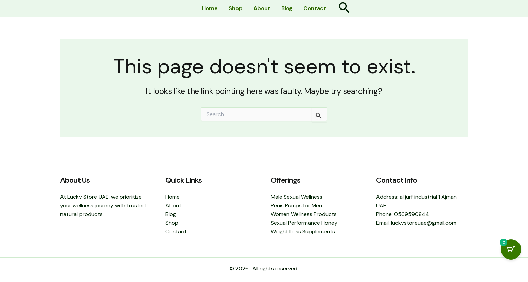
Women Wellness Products (304, 214)
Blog (287, 8)
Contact (314, 8)
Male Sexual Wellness (296, 196)
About (261, 8)
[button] (344, 8)
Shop (236, 8)
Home (210, 8)
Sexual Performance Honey (304, 222)
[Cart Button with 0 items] (511, 249)
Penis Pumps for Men (296, 205)
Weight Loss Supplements (303, 231)
